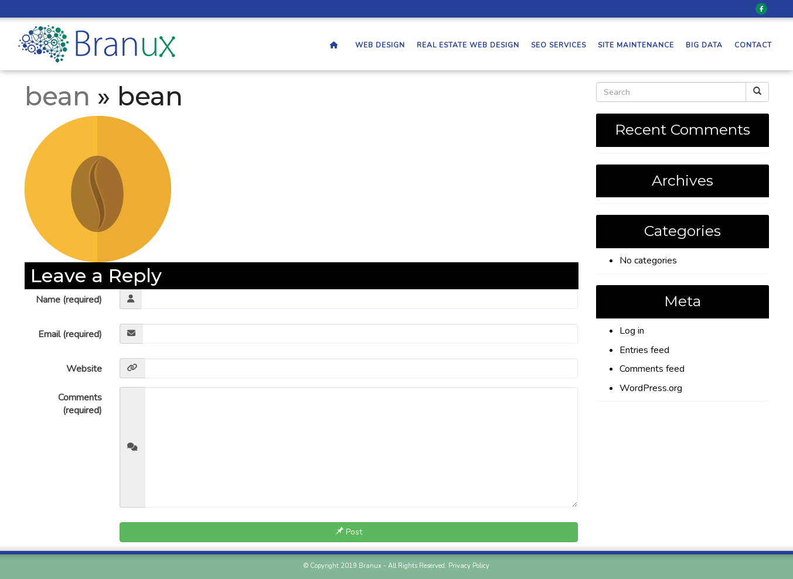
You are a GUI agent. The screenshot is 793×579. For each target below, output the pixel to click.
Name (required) (69, 299)
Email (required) (70, 334)
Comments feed (652, 368)
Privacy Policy (468, 565)
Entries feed (644, 350)
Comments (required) (80, 404)
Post (348, 531)
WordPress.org (651, 388)
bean (57, 96)
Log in (632, 330)
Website (84, 368)
